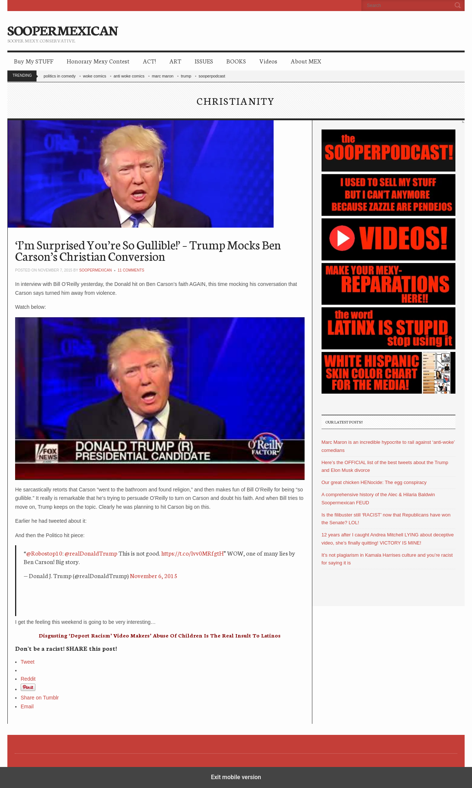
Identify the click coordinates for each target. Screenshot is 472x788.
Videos (268, 60)
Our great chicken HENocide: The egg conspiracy (374, 482)
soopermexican (95, 270)
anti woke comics (129, 76)
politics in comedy (60, 76)
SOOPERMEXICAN (62, 29)
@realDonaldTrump (91, 553)
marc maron (163, 76)
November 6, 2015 (153, 575)
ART (175, 60)
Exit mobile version (236, 777)
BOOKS (236, 60)
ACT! (149, 60)
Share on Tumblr (40, 698)
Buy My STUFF (33, 60)
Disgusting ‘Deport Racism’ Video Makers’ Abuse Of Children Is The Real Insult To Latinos (160, 635)
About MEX (306, 60)
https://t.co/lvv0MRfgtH (192, 553)
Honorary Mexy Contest (98, 60)
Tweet (27, 662)
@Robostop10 (44, 553)
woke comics (94, 76)
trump (186, 76)
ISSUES (204, 60)
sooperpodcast (212, 76)
